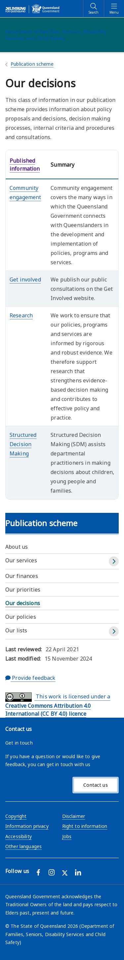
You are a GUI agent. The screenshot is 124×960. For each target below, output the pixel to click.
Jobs (67, 836)
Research (21, 315)
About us (16, 546)
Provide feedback (30, 677)
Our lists (16, 630)
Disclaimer (73, 816)
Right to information (84, 826)
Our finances (21, 576)
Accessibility (18, 836)
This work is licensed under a (57, 704)
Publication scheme (32, 64)
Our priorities (22, 589)
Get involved (25, 279)
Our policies (20, 616)
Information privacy (27, 826)
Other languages (23, 846)
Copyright (15, 816)
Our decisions (22, 603)
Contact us (95, 785)
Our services (21, 560)
